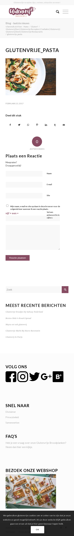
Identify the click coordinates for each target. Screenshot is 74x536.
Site (48, 195)
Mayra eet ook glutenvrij (16, 324)
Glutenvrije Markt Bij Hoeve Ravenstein (23, 331)
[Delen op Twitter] (19, 125)
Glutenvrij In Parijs (14, 337)
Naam (49, 173)
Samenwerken (12, 422)
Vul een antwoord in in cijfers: (53, 215)
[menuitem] (56, 11)
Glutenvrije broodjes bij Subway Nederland (24, 312)
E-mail (49, 184)
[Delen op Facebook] (10, 125)
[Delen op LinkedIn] (46, 125)
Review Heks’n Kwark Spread (18, 318)
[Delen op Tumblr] (55, 125)
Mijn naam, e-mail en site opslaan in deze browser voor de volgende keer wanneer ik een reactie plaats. (35, 207)
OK (37, 529)
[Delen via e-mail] (64, 125)
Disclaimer (11, 411)
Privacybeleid (12, 417)
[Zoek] (56, 11)
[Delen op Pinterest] (37, 125)
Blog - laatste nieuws (17, 23)
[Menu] (63, 11)
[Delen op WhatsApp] (28, 125)
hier (19, 446)
